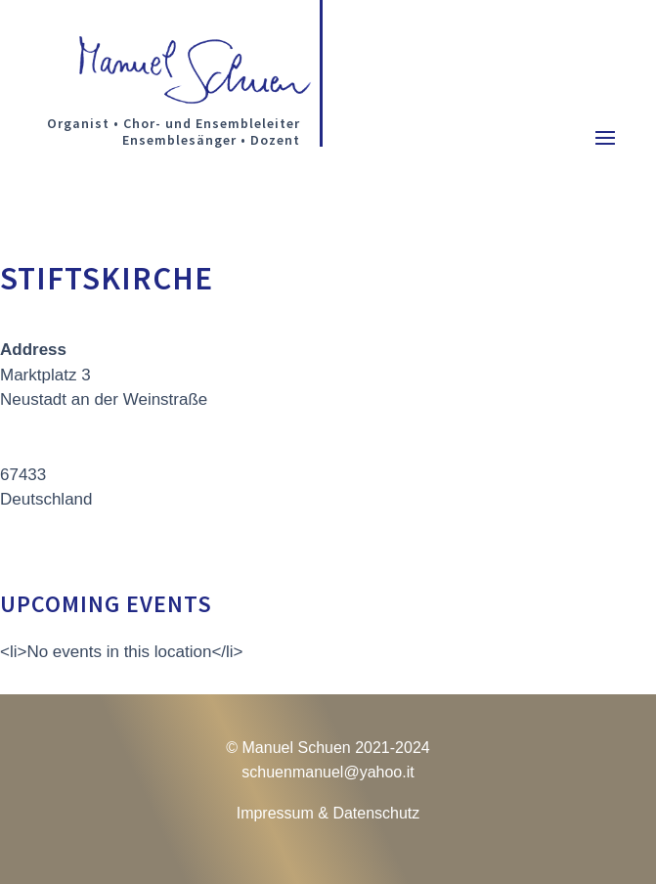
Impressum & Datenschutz (328, 813)
